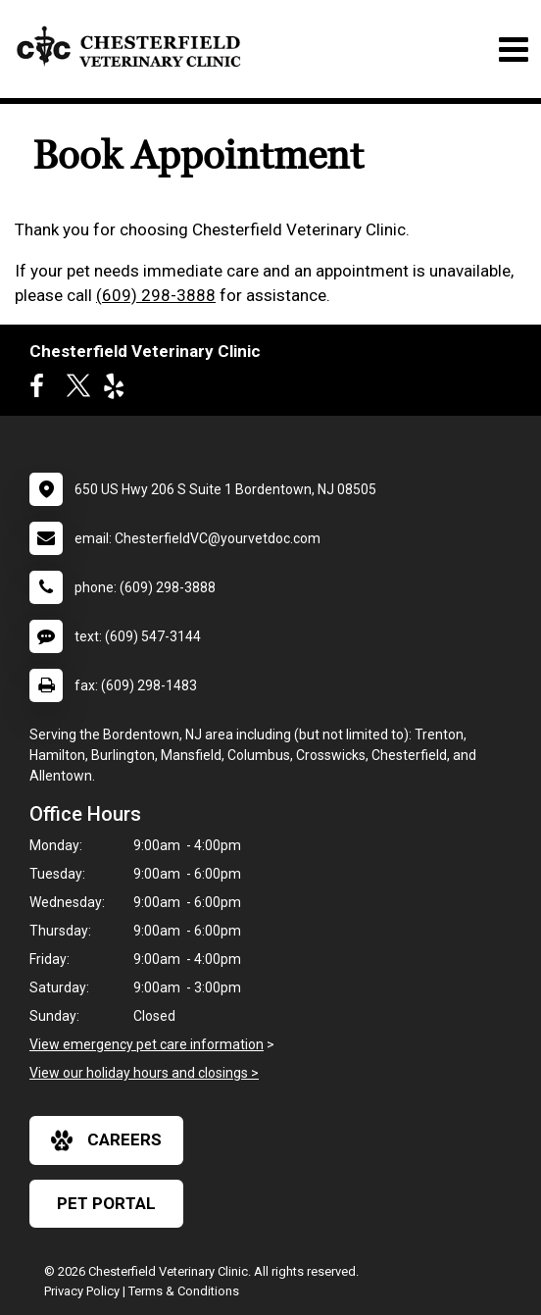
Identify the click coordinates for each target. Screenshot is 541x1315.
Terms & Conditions (183, 1291)
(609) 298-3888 (156, 295)
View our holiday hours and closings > (144, 1073)
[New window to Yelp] (118, 390)
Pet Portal (106, 1203)
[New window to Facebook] (41, 390)
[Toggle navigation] (513, 49)
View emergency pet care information (146, 1044)
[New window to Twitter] (78, 390)
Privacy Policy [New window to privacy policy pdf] (82, 1291)
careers (106, 1140)
